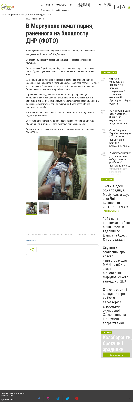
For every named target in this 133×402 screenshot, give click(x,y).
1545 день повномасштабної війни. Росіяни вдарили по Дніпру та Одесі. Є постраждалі (116, 229)
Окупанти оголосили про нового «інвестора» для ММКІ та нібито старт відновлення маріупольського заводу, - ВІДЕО (115, 264)
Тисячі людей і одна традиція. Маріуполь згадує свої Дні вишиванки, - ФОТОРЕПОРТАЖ (116, 196)
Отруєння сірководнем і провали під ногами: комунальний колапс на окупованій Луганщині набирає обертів (120, 91)
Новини (47, 5)
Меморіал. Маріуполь (80, 5)
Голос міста (45, 10)
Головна (3, 15)
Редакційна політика (60, 10)
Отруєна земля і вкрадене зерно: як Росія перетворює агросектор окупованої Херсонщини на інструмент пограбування (115, 306)
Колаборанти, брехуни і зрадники (117, 343)
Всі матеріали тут (116, 355)
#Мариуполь (31, 240)
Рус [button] (117, 7)
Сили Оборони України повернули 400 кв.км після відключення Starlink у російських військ (120, 138)
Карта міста (105, 5)
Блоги (61, 5)
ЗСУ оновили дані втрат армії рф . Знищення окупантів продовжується (119, 117)
